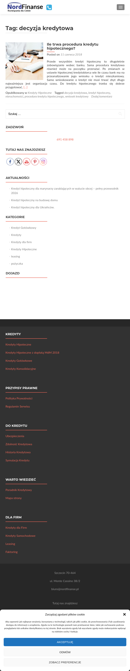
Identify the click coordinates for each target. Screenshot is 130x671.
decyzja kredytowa (75, 92)
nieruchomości (14, 96)
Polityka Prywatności (19, 398)
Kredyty (16, 234)
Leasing (10, 543)
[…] (26, 87)
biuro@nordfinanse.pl (65, 589)
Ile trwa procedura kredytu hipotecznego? (71, 46)
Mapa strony (14, 498)
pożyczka (17, 263)
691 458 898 (65, 139)
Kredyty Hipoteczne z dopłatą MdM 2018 (32, 352)
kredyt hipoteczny (99, 92)
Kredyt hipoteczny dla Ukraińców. (32, 207)
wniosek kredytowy (77, 96)
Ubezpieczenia (15, 436)
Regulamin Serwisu (18, 406)
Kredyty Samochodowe (20, 535)
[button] (124, 614)
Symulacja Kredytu (17, 460)
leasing (15, 256)
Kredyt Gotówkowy (23, 227)
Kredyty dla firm (21, 242)
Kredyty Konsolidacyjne (21, 368)
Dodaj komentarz (101, 96)
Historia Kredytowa (18, 452)
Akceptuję (65, 642)
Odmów (65, 652)
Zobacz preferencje (65, 662)
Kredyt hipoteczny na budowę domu (34, 200)
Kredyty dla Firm (16, 527)
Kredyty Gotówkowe (19, 360)
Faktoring (12, 551)
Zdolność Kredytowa (19, 444)
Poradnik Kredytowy (19, 490)
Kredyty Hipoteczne (40, 92)
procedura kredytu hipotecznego (44, 96)
